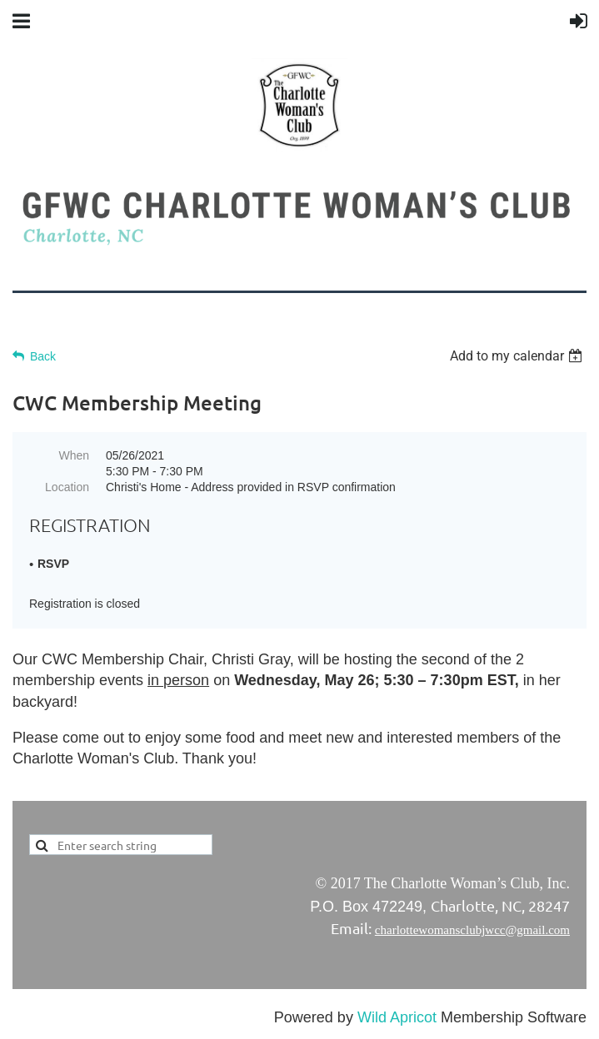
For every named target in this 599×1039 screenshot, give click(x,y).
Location (67, 487)
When (73, 455)
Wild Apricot (397, 1017)
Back (43, 356)
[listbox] (518, 356)
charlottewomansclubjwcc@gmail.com (472, 930)
